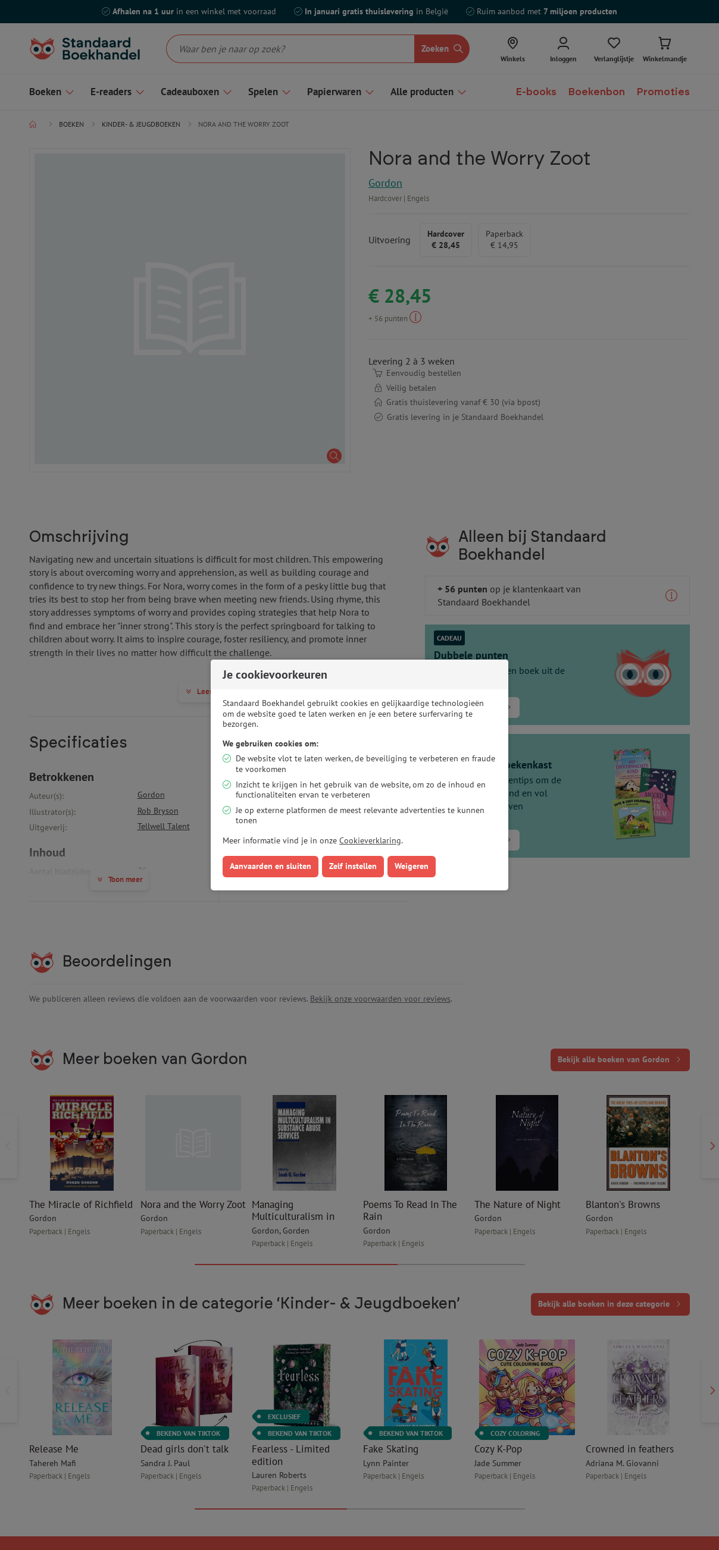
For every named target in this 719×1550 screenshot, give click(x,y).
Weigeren (412, 866)
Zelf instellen (353, 866)
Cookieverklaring (370, 840)
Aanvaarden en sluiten (270, 866)
